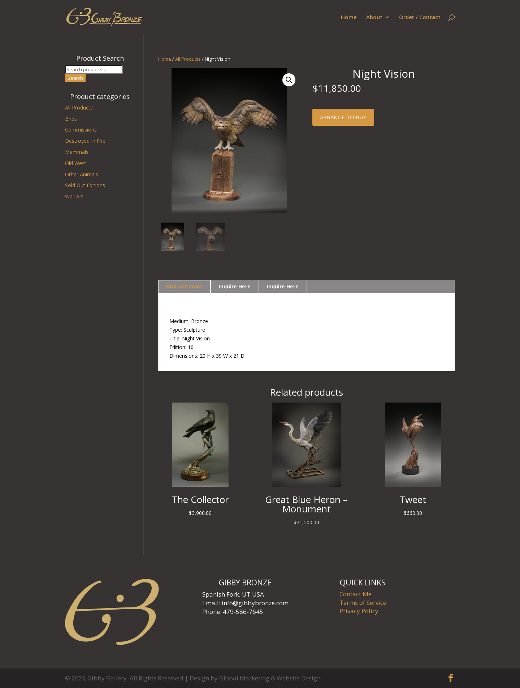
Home (349, 17)
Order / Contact (420, 17)
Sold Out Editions (85, 185)
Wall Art (74, 196)
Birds (71, 118)
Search (75, 78)
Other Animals (81, 174)
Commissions (81, 129)
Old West (75, 163)
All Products (188, 59)
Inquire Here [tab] (235, 286)
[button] (288, 79)
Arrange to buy (343, 117)
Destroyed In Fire (85, 140)
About (374, 17)
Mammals (76, 152)
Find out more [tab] (184, 286)
